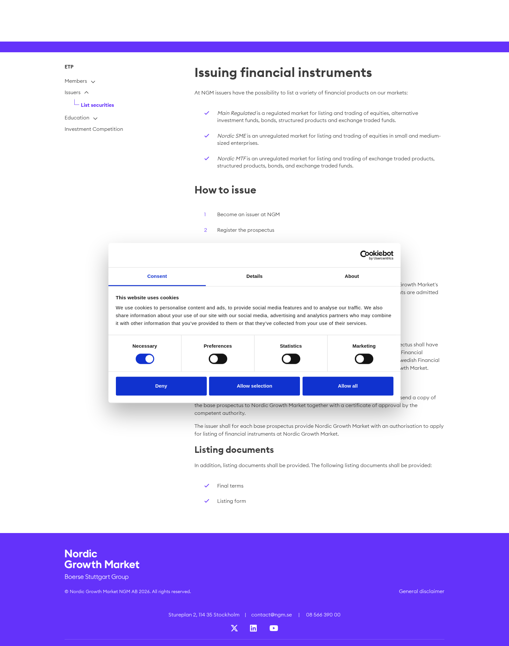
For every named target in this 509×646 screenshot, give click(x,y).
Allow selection (254, 386)
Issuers (73, 92)
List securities (97, 105)
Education (77, 117)
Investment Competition (94, 129)
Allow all (348, 386)
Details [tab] (254, 276)
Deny (161, 386)
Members (76, 81)
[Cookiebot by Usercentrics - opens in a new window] (365, 255)
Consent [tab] (157, 276)
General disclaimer (421, 591)
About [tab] (352, 276)
